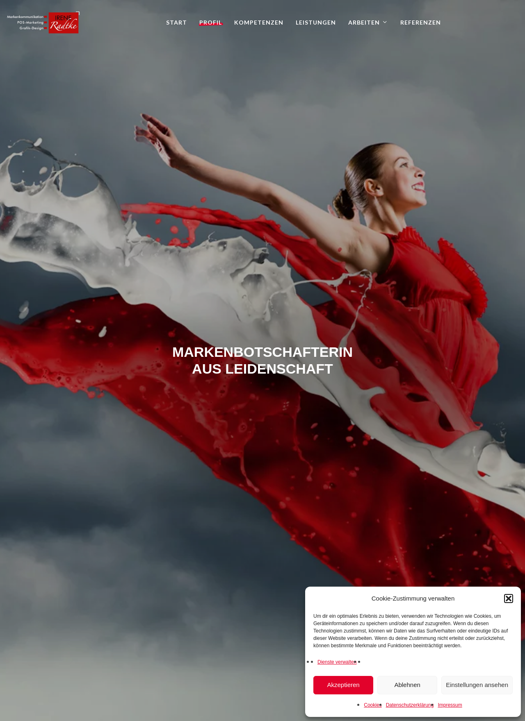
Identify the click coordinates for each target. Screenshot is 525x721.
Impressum (450, 705)
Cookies (372, 705)
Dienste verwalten (336, 662)
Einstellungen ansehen (477, 684)
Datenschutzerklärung (410, 705)
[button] (508, 598)
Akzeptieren (343, 684)
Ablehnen (407, 684)
